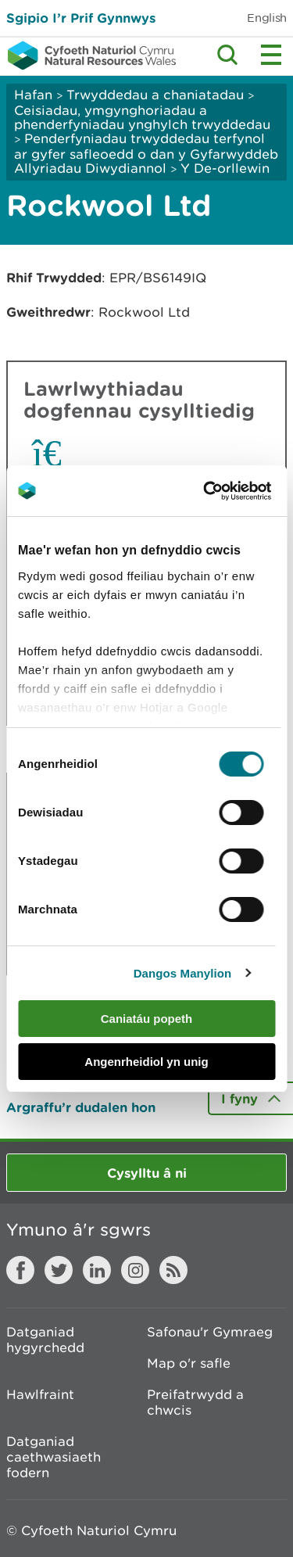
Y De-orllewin (225, 168)
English (267, 17)
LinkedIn (97, 1270)
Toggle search (227, 55)
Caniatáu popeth (147, 1018)
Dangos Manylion (183, 973)
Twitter (59, 1270)
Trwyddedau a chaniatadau (155, 94)
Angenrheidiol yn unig (146, 1061)
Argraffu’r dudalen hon (80, 1107)
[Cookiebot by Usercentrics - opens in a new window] (229, 491)
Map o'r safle (188, 1363)
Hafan (33, 94)
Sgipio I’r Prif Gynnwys (80, 17)
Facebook (20, 1270)
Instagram (135, 1270)
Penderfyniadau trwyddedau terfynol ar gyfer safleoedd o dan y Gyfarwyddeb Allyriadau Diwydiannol (146, 153)
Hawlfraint (40, 1394)
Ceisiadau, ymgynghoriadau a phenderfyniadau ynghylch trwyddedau (142, 117)
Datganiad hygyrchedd (45, 1339)
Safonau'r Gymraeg (210, 1332)
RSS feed (173, 1270)
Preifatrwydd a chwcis (195, 1402)
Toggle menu (271, 55)
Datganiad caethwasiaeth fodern (53, 1456)
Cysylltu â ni (147, 1172)
